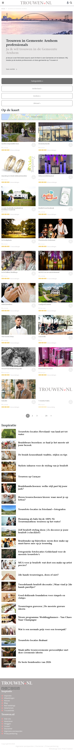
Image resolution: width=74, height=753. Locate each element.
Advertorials (8, 708)
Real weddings (9, 705)
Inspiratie (7, 696)
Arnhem (36, 96)
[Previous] (51, 416)
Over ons (7, 719)
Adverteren (8, 721)
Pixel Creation (67, 749)
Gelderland (36, 89)
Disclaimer (8, 728)
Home (3, 8)
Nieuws (7, 700)
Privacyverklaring (10, 733)
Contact (7, 726)
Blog (6, 703)
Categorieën (36, 81)
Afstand (36, 103)
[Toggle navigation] (3, 2)
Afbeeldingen (9, 698)
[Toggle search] (71, 2)
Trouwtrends (9, 710)
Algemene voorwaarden (13, 731)
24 (46, 416)
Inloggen (7, 724)
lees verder (11, 69)
